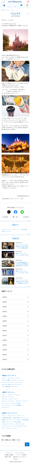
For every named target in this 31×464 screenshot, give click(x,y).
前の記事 (5, 217)
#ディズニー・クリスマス (8, 382)
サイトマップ (9, 452)
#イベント (4, 378)
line (22, 212)
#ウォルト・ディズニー (12, 428)
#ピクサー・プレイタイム (14, 394)
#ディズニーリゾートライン (8, 424)
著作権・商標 (8, 456)
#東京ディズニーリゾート (9, 413)
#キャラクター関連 (6, 384)
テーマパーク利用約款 (21, 454)
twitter (9, 212)
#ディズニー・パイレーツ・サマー (10, 399)
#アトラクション (15, 386)
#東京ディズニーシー (8, 392)
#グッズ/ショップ (16, 229)
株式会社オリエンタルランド (19, 456)
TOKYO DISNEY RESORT (15, 1)
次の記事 (25, 217)
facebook (15, 212)
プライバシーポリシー (20, 452)
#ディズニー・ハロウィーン (18, 380)
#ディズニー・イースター (14, 378)
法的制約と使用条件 (9, 454)
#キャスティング (24, 417)
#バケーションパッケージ (8, 426)
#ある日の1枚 (16, 417)
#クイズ (4, 428)
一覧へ (16, 217)
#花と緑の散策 (25, 419)
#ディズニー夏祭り (6, 380)
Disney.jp (15, 458)
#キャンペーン (20, 415)
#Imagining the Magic (6, 417)
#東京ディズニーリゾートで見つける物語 (11, 421)
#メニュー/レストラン (6, 229)
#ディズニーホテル (20, 424)
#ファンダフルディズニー (21, 426)
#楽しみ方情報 (24, 229)
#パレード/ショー (19, 382)
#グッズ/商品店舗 (6, 386)
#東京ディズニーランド (7, 231)
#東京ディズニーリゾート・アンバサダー (11, 419)
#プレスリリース (12, 415)
